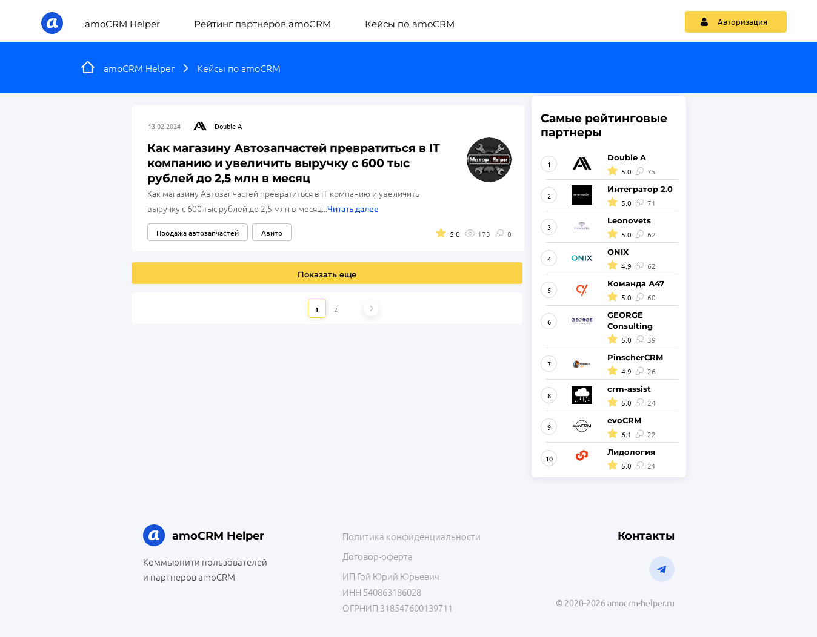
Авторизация (733, 21)
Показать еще (327, 274)
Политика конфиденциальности (411, 536)
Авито (271, 232)
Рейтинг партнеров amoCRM (262, 24)
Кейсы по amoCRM (410, 24)
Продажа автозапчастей (197, 232)
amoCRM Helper (122, 24)
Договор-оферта (377, 556)
